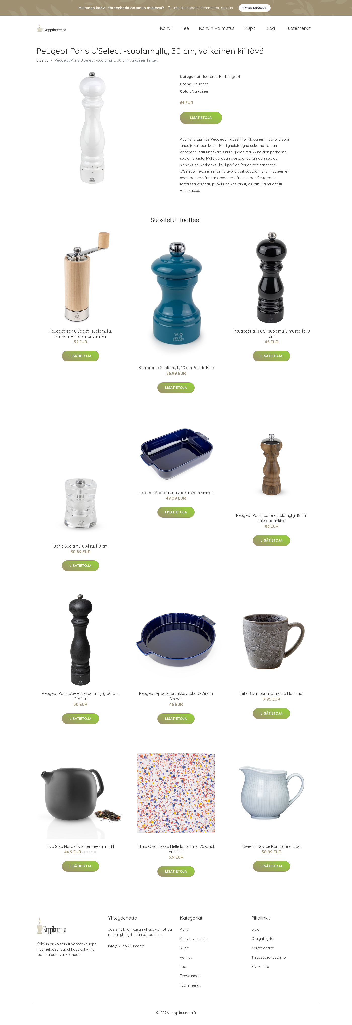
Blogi (270, 30)
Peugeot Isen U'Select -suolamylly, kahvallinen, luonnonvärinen (80, 337)
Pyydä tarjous (255, 8)
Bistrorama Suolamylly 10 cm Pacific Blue (176, 371)
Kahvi (165, 30)
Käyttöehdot (262, 951)
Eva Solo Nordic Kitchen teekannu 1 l (80, 849)
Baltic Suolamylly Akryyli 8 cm (80, 549)
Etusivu (42, 63)
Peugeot (232, 80)
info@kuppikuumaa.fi (126, 949)
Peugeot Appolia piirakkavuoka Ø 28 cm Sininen (176, 699)
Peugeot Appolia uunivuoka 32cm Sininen (176, 496)
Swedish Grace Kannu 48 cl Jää (272, 849)
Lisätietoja (201, 121)
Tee (185, 30)
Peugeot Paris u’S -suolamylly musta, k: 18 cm (272, 337)
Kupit (249, 30)
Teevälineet (190, 979)
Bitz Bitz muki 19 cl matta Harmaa (271, 697)
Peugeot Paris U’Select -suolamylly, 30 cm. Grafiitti (80, 699)
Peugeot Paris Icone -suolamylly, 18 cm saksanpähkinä (271, 521)
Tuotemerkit (298, 30)
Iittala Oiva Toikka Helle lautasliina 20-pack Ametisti (176, 852)
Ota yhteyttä (262, 942)
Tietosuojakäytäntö (268, 960)
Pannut (186, 960)
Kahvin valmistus (216, 30)
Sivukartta (260, 970)
